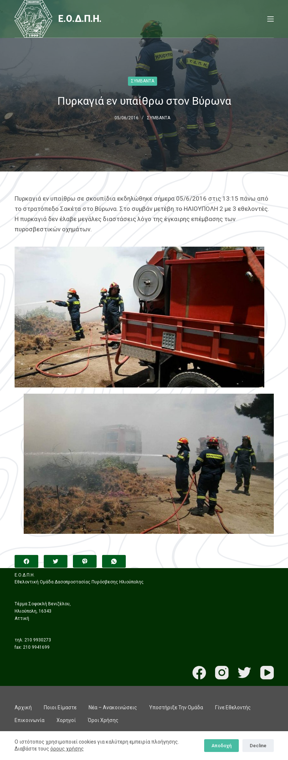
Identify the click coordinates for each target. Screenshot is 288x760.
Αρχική (23, 707)
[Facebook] (26, 561)
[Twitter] (55, 561)
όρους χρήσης (67, 749)
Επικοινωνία (29, 720)
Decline (258, 745)
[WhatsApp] (114, 561)
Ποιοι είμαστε (60, 707)
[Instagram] (222, 672)
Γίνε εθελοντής (233, 707)
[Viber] (85, 561)
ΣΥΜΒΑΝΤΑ (142, 81)
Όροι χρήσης (103, 720)
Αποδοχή (221, 745)
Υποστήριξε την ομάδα (176, 707)
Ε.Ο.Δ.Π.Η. (80, 18)
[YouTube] (267, 672)
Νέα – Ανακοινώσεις (113, 707)
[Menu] (270, 19)
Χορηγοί (66, 720)
